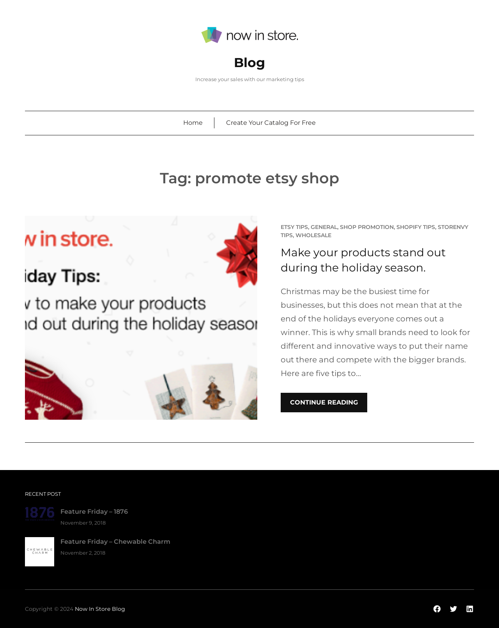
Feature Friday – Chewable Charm (115, 541)
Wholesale (313, 235)
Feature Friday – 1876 (94, 511)
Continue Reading (324, 402)
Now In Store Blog (100, 608)
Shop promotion (367, 227)
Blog (249, 62)
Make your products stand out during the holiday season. (363, 260)
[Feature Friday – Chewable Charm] (39, 553)
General (324, 227)
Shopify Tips (415, 227)
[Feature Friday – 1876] (39, 515)
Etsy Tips (294, 227)
